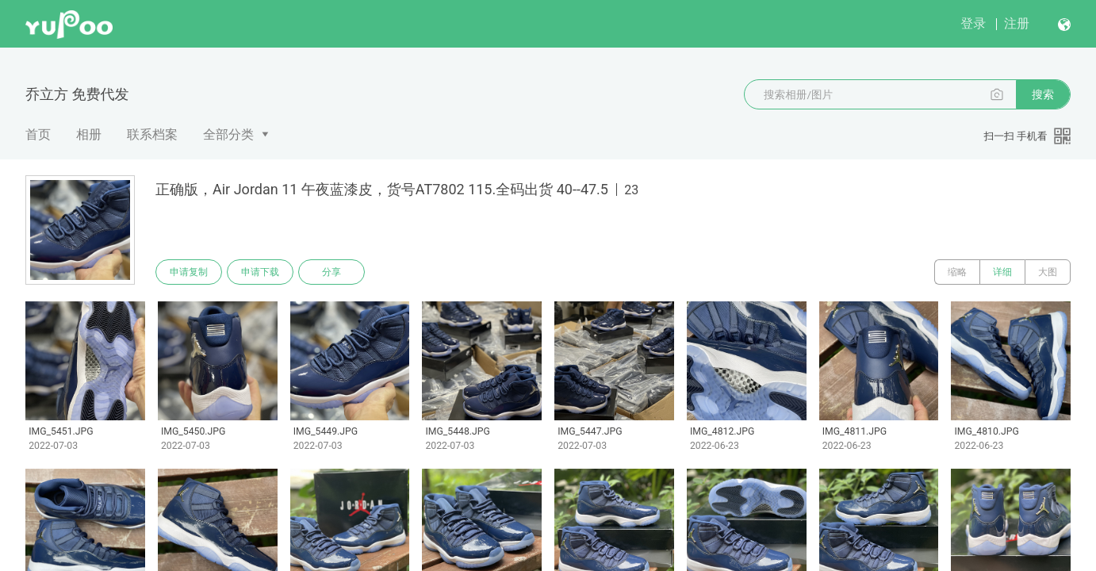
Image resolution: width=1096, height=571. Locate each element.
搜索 (1043, 94)
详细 (1002, 272)
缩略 (957, 272)
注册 (1016, 23)
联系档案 (152, 134)
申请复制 (189, 272)
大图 (1047, 272)
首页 (38, 134)
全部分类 (228, 134)
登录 (973, 23)
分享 (331, 272)
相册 (89, 134)
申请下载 (260, 272)
